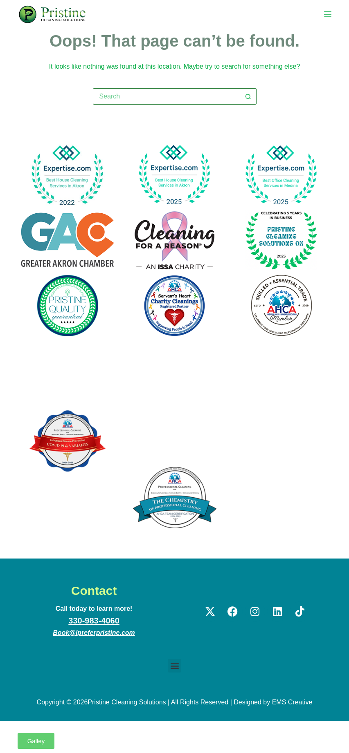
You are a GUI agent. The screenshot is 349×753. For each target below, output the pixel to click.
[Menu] (327, 14)
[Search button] (248, 96)
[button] (174, 666)
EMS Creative (292, 702)
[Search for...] (166, 96)
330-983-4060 (93, 620)
